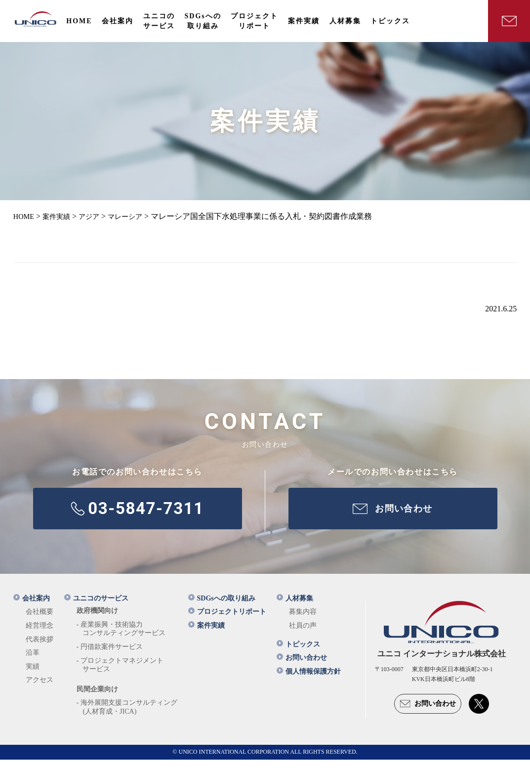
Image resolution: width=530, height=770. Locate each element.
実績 (33, 677)
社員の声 (303, 636)
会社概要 (39, 622)
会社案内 (31, 608)
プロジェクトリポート (227, 622)
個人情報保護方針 (309, 681)
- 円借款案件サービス (110, 657)
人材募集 (295, 608)
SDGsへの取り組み (221, 608)
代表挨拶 (39, 649)
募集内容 (303, 622)
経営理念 (39, 636)
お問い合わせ (302, 668)
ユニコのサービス (96, 608)
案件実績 (206, 636)
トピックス (298, 654)
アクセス (39, 690)
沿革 (33, 663)
